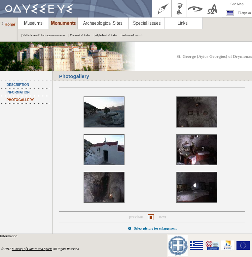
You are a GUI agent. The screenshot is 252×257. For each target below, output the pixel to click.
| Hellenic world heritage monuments (41, 35)
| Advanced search (130, 35)
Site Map (237, 4)
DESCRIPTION (18, 85)
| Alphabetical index (104, 35)
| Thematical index (77, 35)
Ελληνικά (244, 13)
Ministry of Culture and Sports (32, 249)
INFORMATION (18, 92)
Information (9, 236)
